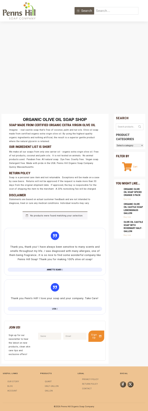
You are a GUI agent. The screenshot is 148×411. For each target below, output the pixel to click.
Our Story (13, 381)
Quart (48, 381)
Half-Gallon (52, 386)
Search (139, 127)
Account (12, 391)
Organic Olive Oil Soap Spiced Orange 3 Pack (133, 192)
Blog (10, 386)
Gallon (49, 391)
